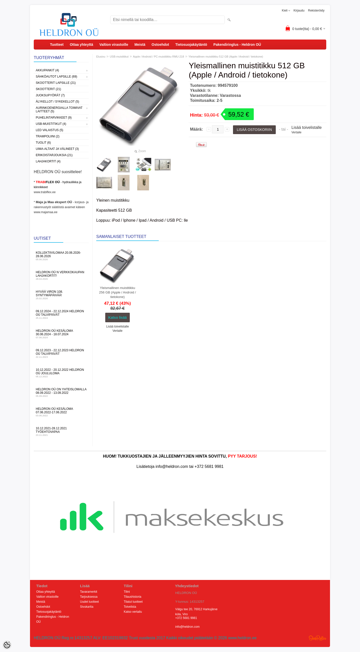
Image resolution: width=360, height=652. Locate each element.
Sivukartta (86, 606)
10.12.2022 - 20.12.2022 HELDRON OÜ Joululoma (61, 373)
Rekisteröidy (316, 10)
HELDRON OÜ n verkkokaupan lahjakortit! (61, 275)
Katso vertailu (133, 611)
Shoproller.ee (317, 637)
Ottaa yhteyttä (81, 45)
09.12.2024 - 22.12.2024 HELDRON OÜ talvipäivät (61, 314)
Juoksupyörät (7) (50, 95)
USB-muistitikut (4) (51, 124)
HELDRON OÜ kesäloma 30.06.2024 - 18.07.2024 (61, 334)
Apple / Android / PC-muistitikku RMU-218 (158, 56)
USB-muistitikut (119, 56)
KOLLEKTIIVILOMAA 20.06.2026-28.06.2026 (61, 256)
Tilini (127, 591)
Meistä (140, 45)
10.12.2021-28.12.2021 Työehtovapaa (61, 431)
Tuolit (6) (43, 142)
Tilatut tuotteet (133, 601)
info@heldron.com (187, 626)
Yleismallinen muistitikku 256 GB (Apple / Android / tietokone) (117, 292)
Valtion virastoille (114, 45)
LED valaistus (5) (49, 130)
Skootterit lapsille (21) (56, 83)
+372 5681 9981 (186, 618)
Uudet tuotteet (89, 601)
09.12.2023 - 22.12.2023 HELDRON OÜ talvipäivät (61, 353)
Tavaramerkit (88, 591)
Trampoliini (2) (48, 136)
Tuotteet (57, 45)
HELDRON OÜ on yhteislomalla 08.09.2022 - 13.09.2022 (61, 392)
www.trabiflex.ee (45, 192)
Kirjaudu (299, 10)
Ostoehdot (160, 45)
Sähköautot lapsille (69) (56, 76)
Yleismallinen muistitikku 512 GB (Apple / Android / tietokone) (225, 56)
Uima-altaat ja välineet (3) (57, 149)
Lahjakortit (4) (48, 161)
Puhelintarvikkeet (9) (54, 117)
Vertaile (297, 132)
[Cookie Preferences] (7, 644)
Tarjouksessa (89, 596)
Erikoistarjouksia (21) (54, 155)
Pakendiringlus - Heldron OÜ (237, 45)
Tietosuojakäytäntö (191, 45)
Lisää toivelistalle (307, 127)
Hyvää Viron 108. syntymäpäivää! (61, 295)
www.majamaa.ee (46, 212)
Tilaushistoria (132, 596)
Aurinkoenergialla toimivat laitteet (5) (59, 109)
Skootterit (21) (48, 89)
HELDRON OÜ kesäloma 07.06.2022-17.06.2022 (61, 412)
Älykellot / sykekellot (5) (57, 101)
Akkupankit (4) (47, 70)
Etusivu (100, 56)
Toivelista (130, 606)
